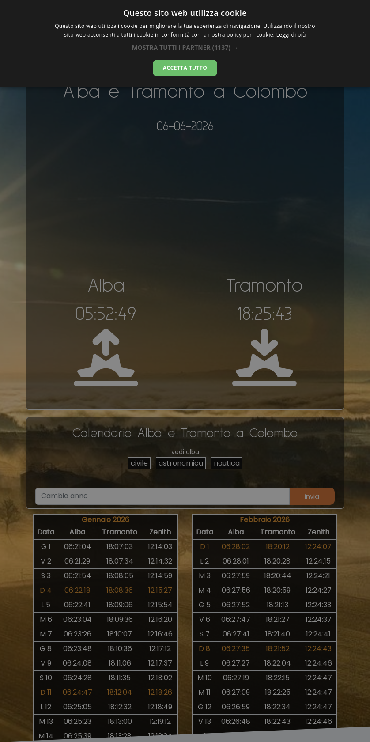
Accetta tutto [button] (185, 68)
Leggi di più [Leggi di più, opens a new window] (291, 34)
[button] (185, 47)
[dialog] (185, 43)
